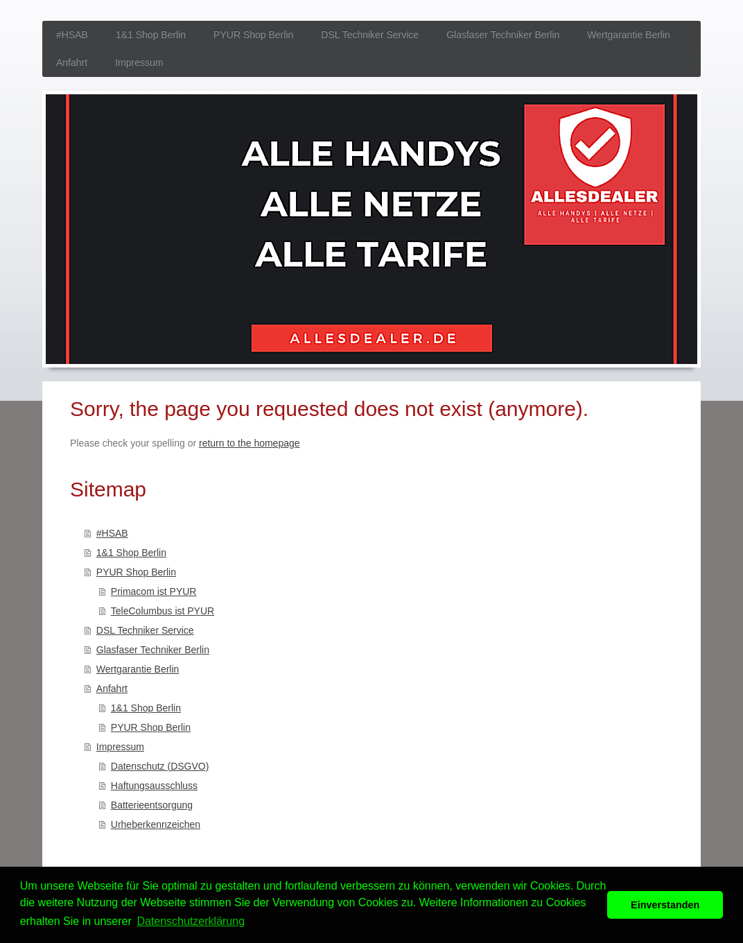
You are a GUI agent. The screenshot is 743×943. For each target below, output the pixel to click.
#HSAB (112, 533)
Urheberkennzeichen (155, 824)
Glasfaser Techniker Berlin (152, 649)
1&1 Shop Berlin (131, 552)
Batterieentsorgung (152, 805)
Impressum (120, 746)
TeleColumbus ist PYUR (162, 610)
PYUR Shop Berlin (136, 572)
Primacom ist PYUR (154, 591)
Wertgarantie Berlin (138, 669)
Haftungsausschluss (154, 785)
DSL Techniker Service (145, 630)
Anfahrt (112, 688)
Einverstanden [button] (665, 904)
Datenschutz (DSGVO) (160, 766)
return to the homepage (249, 443)
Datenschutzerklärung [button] (191, 921)
